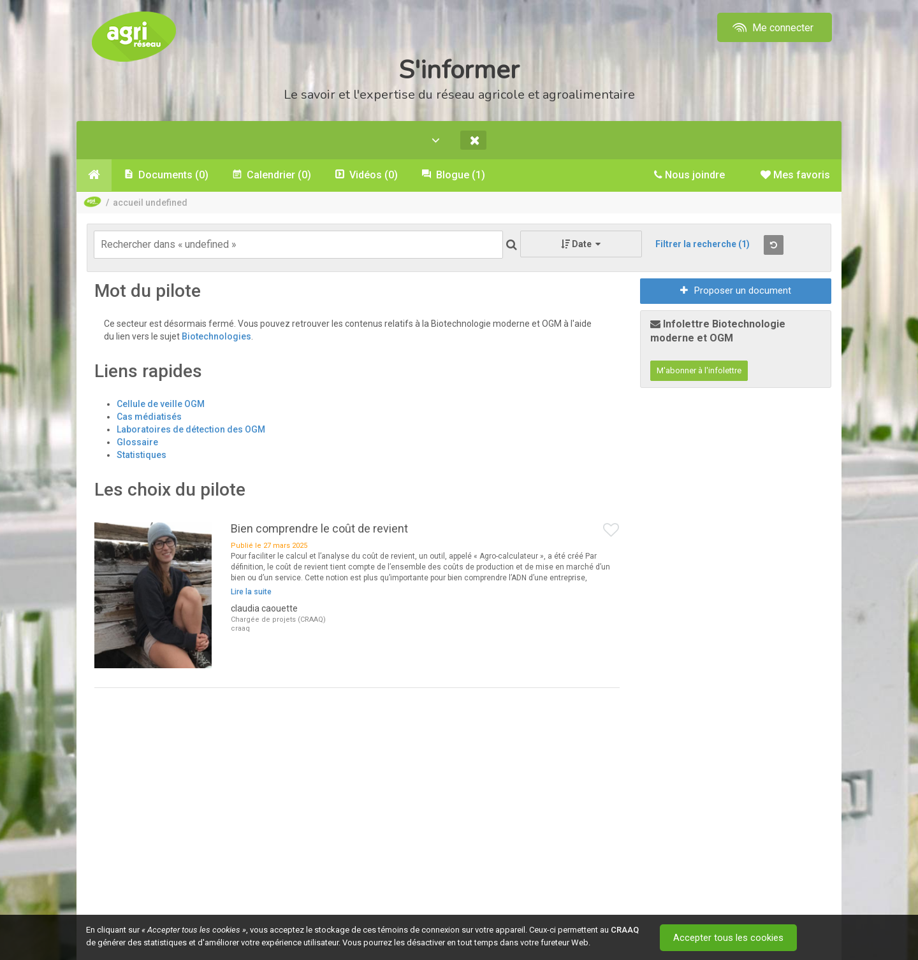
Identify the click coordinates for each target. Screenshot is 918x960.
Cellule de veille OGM (161, 404)
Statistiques (141, 455)
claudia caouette (264, 609)
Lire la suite (251, 592)
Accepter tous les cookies (729, 937)
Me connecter (771, 28)
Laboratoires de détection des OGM (191, 429)
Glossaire (137, 442)
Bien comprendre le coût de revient (319, 528)
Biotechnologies (216, 337)
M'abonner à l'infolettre (699, 371)
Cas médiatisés (149, 417)
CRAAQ (625, 930)
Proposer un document (735, 291)
